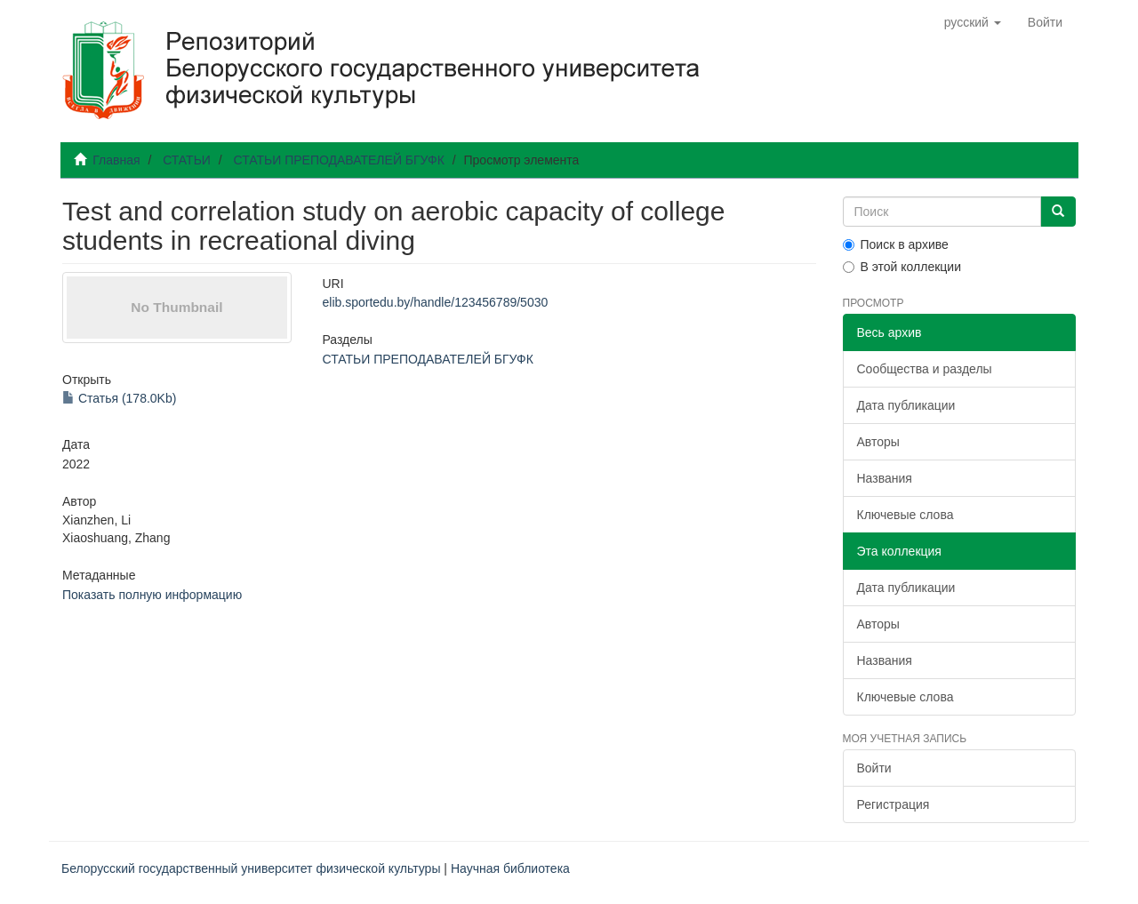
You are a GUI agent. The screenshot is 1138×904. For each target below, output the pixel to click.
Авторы (878, 442)
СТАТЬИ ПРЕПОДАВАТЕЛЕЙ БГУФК (338, 160)
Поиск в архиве (896, 244)
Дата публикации (906, 405)
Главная (116, 160)
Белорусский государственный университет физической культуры (250, 868)
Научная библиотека (510, 868)
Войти (874, 768)
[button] (972, 22)
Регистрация (893, 804)
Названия (884, 478)
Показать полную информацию (152, 595)
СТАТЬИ (187, 160)
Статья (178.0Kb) (119, 398)
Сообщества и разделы (924, 369)
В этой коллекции (902, 267)
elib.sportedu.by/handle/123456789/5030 (435, 302)
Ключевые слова (905, 515)
